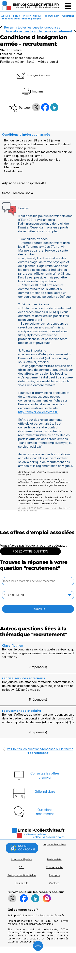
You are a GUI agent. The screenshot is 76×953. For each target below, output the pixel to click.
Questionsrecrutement (45, 812)
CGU (21, 867)
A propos (54, 875)
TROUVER (38, 609)
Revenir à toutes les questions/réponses (32, 27)
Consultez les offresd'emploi (45, 775)
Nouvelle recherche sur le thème (39, 31)
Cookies (54, 883)
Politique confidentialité (21, 875)
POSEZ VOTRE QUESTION (30, 551)
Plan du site (22, 883)
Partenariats (54, 859)
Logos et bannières (54, 844)
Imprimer (33, 91)
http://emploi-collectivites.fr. (38, 412)
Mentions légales (21, 859)
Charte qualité (54, 867)
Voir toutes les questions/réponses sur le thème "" (40, 751)
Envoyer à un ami (33, 75)
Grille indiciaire (45, 791)
